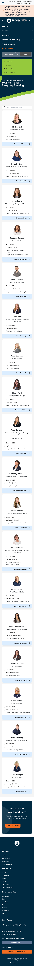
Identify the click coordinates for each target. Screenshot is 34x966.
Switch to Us (6, 858)
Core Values (6, 876)
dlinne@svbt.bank (11, 559)
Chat (3, 899)
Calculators (5, 861)
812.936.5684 (10, 362)
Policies (4, 908)
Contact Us (5, 896)
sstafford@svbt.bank (12, 710)
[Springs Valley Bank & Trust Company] (17, 20)
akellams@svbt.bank (12, 520)
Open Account (9, 54)
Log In (25, 54)
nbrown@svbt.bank (12, 210)
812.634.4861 (10, 244)
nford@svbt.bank (11, 402)
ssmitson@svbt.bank (12, 673)
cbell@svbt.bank (11, 136)
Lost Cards (5, 902)
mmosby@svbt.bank (12, 598)
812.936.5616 (10, 207)
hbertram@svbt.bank (12, 173)
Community (5, 884)
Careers (4, 881)
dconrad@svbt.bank (12, 247)
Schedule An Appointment (17, 952)
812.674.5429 (10, 633)
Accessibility (6, 911)
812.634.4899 (10, 170)
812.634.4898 (10, 781)
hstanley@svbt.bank (12, 747)
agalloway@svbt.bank (13, 446)
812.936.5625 (10, 133)
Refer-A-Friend (13, 825)
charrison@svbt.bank (12, 483)
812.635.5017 (10, 744)
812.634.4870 (10, 286)
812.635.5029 (10, 325)
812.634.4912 (10, 399)
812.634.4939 (10, 707)
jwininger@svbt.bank (12, 784)
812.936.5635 (10, 480)
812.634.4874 (10, 596)
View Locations (17, 943)
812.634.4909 (10, 443)
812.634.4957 (10, 517)
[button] (3, 20)
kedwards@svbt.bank (12, 365)
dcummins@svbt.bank (13, 289)
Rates (3, 855)
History (4, 879)
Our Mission (5, 873)
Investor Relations (7, 887)
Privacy (4, 905)
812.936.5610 (10, 670)
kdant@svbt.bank (11, 328)
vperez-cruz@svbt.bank (13, 636)
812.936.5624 (10, 556)
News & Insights (7, 864)
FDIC (3, 914)
